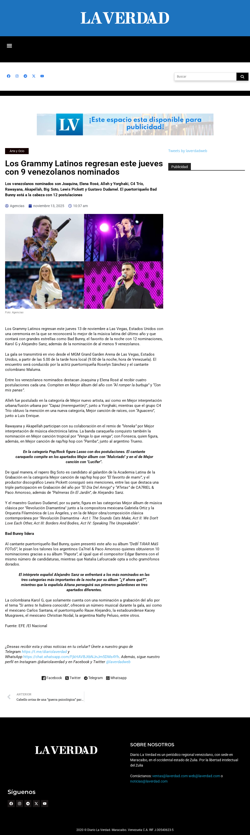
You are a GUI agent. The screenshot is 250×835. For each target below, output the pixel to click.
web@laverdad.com (204, 776)
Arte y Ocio (16, 151)
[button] (9, 45)
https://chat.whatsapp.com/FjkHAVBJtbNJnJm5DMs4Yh (71, 657)
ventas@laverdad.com (170, 776)
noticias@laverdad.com (148, 781)
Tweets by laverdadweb (187, 150)
